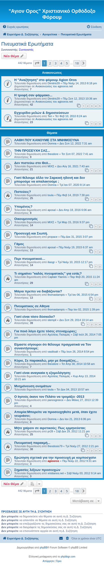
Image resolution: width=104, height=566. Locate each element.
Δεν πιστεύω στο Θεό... (32, 163)
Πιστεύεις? (22, 192)
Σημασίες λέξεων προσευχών (37, 470)
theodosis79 (55, 446)
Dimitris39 (54, 83)
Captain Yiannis (57, 276)
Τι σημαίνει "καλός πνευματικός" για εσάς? (48, 273)
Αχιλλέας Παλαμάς (59, 334)
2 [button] (50, 63)
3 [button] (55, 63)
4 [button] (61, 63)
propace (53, 236)
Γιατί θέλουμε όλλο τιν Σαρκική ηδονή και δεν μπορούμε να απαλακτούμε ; (49, 179)
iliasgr (51, 262)
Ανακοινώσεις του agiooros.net (54, 86)
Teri (50, 116)
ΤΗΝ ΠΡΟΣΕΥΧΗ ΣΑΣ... (32, 150)
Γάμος (19, 244)
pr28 (50, 431)
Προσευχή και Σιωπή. (31, 233)
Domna (52, 143)
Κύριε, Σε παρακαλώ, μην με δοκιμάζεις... (46, 360)
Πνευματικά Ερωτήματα (27, 44)
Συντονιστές (26, 49)
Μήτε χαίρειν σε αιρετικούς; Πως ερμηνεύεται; (50, 428)
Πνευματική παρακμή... (32, 443)
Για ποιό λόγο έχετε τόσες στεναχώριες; (45, 331)
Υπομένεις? (23, 206)
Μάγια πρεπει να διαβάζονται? (38, 291)
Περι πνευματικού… (29, 259)
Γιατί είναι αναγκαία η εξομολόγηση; (42, 373)
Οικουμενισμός (26, 219)
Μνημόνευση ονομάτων (32, 386)
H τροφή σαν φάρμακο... (33, 95)
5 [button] (67, 63)
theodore (53, 153)
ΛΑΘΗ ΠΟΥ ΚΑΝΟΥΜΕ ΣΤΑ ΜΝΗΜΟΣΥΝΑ (46, 140)
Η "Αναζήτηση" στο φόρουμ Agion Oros (45, 80)
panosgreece (56, 399)
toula (51, 195)
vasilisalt (53, 351)
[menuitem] (15, 27)
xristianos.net (56, 473)
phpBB (43, 547)
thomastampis (56, 294)
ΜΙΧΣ (51, 166)
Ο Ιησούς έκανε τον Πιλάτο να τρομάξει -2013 (49, 396)
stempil (52, 319)
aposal (52, 209)
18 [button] (77, 63)
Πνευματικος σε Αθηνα (32, 306)
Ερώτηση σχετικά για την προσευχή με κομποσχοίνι (55, 457)
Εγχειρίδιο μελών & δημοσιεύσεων (41, 113)
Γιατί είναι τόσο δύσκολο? (34, 316)
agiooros (53, 460)
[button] (37, 63)
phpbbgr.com (68, 556)
